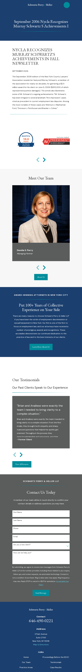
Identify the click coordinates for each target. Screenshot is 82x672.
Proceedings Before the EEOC (56, 657)
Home (26, 657)
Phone (15, 528)
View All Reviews (21, 464)
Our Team (26, 662)
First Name (17, 512)
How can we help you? (22, 553)
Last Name (17, 520)
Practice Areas (26, 667)
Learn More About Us (41, 347)
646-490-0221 (41, 620)
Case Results (56, 667)
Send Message (41, 593)
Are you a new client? (22, 545)
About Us (41, 277)
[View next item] (44, 159)
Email (15, 537)
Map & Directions (41, 644)
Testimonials (55, 662)
